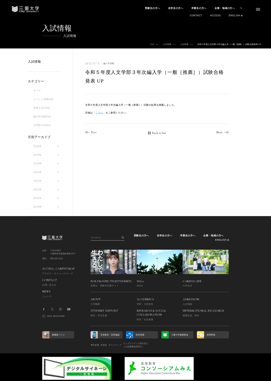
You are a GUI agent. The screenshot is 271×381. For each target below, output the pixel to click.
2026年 (37, 146)
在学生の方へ (175, 8)
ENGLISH (234, 15)
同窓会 (109, 345)
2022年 (37, 180)
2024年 (37, 163)
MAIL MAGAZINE (53, 316)
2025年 (37, 154)
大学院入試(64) (42, 125)
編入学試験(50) (42, 116)
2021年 (37, 189)
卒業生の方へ (199, 8)
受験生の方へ (152, 8)
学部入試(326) (41, 107)
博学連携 (95, 345)
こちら (99, 112)
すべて (37, 90)
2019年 (37, 206)
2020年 (37, 198)
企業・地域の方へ (224, 8)
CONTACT (196, 15)
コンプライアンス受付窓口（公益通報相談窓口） (151, 345)
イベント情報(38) (43, 99)
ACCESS (215, 15)
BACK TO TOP (218, 376)
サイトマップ (125, 345)
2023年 (37, 172)
